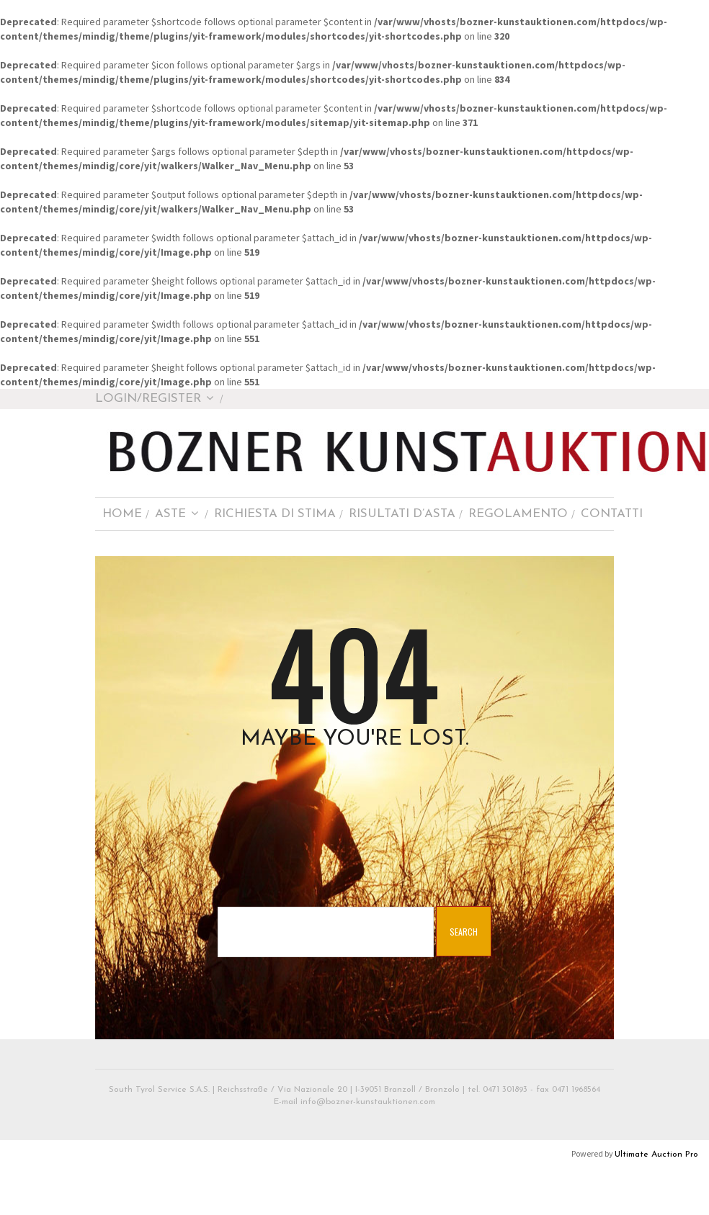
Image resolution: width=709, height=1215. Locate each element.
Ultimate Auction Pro (656, 1154)
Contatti (612, 514)
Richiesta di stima (275, 514)
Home (122, 514)
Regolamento (518, 514)
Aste (177, 514)
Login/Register (154, 399)
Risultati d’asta (402, 514)
